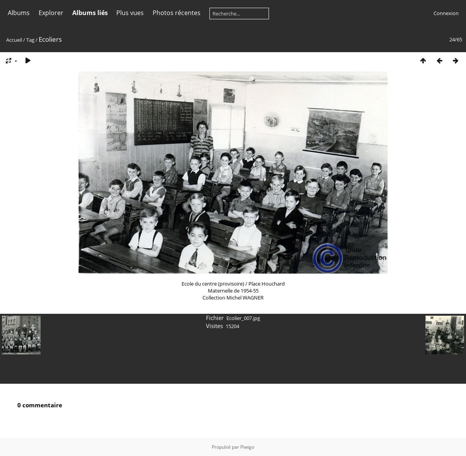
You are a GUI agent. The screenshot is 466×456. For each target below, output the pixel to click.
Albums (19, 13)
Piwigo (247, 447)
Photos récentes (177, 13)
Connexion (446, 13)
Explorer (51, 13)
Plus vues (130, 13)
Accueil (14, 39)
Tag (30, 39)
